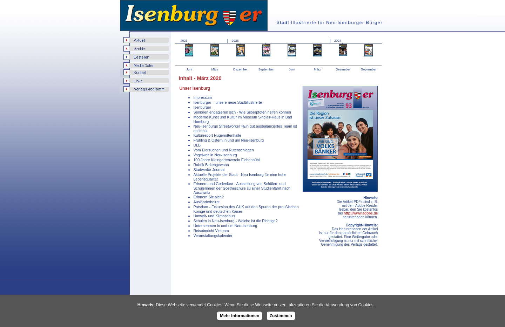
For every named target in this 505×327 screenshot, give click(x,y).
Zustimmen (281, 315)
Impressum (202, 97)
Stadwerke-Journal (208, 170)
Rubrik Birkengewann (211, 165)
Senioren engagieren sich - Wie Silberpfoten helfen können (242, 112)
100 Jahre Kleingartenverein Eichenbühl (226, 160)
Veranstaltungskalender (212, 235)
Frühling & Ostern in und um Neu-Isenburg (228, 140)
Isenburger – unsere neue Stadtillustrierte (227, 102)
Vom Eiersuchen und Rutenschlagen (223, 150)
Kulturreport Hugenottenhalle (217, 135)
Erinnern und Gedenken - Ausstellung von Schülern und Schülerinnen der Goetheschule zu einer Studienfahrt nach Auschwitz (241, 188)
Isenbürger (202, 107)
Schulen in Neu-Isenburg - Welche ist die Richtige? (235, 221)
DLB (197, 145)
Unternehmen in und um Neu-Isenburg (225, 226)
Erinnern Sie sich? (208, 197)
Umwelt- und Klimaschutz (214, 216)
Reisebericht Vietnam (211, 231)
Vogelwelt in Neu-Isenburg (215, 155)
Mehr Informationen (239, 315)
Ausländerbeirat (206, 202)
